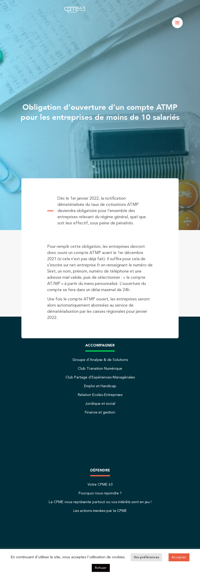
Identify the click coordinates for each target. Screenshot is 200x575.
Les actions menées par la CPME (100, 511)
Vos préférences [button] (146, 557)
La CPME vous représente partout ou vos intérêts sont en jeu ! (100, 502)
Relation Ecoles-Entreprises (100, 395)
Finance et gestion (100, 412)
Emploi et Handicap (100, 386)
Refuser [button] (101, 568)
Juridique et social (100, 403)
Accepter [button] (179, 557)
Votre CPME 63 (100, 484)
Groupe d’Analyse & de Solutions (100, 360)
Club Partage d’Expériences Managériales (100, 377)
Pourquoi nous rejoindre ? (100, 493)
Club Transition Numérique (100, 368)
